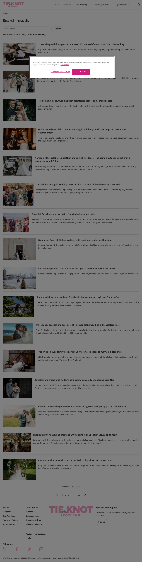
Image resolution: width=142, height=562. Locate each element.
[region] (71, 67)
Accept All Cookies (80, 72)
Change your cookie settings (60, 72)
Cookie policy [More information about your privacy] (65, 65)
